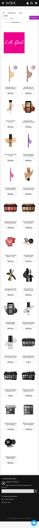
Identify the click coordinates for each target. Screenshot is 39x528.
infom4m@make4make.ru (10, 496)
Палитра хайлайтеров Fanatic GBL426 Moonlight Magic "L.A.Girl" (28, 223)
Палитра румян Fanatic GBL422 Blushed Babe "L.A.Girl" (10, 223)
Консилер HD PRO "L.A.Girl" (10, 121)
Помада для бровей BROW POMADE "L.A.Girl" (10, 458)
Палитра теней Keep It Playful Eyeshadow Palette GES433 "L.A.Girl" (10, 425)
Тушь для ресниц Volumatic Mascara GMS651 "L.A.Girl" (28, 290)
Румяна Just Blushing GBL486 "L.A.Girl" (10, 256)
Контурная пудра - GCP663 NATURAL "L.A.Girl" (10, 324)
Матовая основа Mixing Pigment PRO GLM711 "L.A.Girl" (28, 324)
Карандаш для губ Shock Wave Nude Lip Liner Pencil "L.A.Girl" (28, 88)
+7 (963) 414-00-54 (8, 499)
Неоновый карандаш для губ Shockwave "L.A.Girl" (10, 189)
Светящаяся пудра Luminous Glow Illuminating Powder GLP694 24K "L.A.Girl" (28, 257)
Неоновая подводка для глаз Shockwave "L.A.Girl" (28, 156)
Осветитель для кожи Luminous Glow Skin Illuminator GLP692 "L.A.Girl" (28, 190)
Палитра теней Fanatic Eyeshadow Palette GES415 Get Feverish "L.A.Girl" (10, 391)
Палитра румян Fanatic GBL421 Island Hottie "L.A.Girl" (28, 357)
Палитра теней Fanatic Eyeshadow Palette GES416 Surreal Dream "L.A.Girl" (28, 391)
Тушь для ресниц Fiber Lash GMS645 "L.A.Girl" (10, 289)
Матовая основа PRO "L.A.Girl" (10, 155)
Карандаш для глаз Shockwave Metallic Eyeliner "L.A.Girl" (11, 88)
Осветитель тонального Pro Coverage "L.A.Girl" (10, 356)
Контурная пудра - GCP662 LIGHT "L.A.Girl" (28, 121)
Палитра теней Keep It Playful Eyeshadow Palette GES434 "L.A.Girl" (28, 425)
